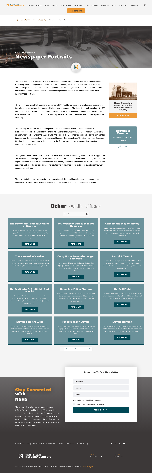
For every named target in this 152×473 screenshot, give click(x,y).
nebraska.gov (88, 467)
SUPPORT (117, 454)
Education (50, 444)
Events (60, 444)
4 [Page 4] (75, 349)
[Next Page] (84, 349)
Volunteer (70, 444)
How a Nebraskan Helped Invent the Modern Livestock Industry (123, 106)
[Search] (74, 214)
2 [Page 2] (66, 349)
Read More (30, 244)
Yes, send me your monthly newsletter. (88, 404)
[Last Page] (89, 349)
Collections (19, 444)
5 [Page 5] (79, 349)
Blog (29, 444)
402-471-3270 (96, 457)
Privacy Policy (82, 444)
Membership (38, 444)
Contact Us (118, 456)
